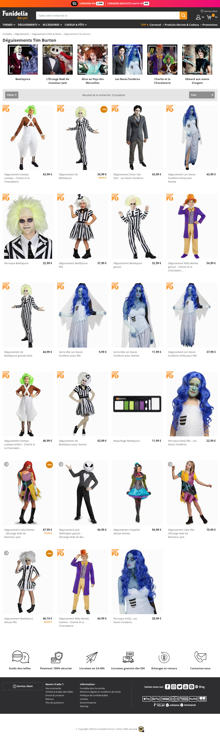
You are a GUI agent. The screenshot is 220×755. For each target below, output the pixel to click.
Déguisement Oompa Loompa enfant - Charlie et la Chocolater (19, 444)
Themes (8, 24)
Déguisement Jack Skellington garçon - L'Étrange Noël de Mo (72, 533)
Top (143, 24)
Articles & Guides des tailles (59, 691)
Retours (50, 699)
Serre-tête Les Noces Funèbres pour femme (126, 353)
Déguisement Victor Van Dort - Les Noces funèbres (128, 176)
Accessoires (51, 24)
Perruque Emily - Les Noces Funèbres (125, 620)
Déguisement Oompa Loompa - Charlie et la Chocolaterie (17, 178)
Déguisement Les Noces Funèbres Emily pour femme (182, 178)
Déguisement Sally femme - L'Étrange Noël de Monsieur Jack (19, 533)
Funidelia (7, 34)
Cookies (84, 699)
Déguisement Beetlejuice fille (73, 265)
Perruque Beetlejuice (16, 263)
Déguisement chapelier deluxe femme (126, 531)
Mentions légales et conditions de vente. (100, 691)
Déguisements (27, 24)
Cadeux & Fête (74, 24)
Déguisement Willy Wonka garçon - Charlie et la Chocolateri (183, 267)
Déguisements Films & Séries (46, 34)
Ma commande (53, 688)
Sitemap (84, 706)
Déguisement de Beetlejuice (68, 176)
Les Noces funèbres (127, 79)
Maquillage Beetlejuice (126, 440)
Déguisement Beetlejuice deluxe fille (18, 620)
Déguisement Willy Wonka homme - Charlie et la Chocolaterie (74, 622)
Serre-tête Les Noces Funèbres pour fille (71, 353)
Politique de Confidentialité (94, 695)
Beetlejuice (22, 79)
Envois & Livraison (55, 695)
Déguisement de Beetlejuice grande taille (18, 353)
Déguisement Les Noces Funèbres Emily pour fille (182, 353)
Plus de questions (55, 702)
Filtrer (10, 95)
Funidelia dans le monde (92, 688)
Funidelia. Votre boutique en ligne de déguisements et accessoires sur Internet (15, 15)
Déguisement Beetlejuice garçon (127, 265)
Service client (23, 686)
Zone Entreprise (88, 702)
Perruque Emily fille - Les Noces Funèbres (182, 442)
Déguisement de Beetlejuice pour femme (73, 442)
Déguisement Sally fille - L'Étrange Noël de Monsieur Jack (182, 533)
